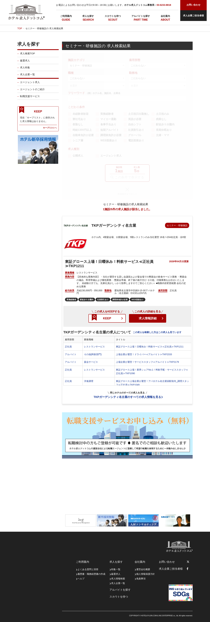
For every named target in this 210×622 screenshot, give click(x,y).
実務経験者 (107, 113)
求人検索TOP (27, 56)
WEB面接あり (108, 140)
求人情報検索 (118, 578)
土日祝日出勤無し (138, 113)
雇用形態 (134, 60)
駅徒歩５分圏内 (165, 124)
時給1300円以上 (82, 129)
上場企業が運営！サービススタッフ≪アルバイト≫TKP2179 (147, 362)
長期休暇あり (164, 129)
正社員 (68, 346)
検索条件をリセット (127, 194)
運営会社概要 (143, 569)
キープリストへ (50, 130)
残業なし (161, 119)
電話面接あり (136, 140)
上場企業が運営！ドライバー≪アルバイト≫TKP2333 (144, 354)
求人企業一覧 (27, 77)
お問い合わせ (167, 561)
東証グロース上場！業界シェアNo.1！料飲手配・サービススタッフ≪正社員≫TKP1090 (152, 371)
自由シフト (134, 124)
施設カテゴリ (76, 60)
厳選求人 (25, 63)
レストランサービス (94, 346)
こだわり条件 (76, 107)
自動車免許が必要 (83, 135)
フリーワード (94, 93)
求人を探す (88, 16)
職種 (71, 72)
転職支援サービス (30, 98)
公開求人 (78, 155)
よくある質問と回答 (88, 569)
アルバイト (70, 354)
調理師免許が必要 (111, 135)
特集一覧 (115, 569)
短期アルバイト (109, 129)
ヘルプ (81, 578)
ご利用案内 (66, 16)
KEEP (107, 318)
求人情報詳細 (148, 318)
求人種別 (73, 149)
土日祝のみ (162, 113)
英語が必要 (134, 119)
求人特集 (25, 70)
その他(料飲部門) (93, 354)
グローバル (134, 135)
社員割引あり (136, 129)
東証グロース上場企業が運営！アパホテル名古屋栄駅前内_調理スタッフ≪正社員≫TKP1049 (152, 383)
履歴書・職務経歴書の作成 (91, 574)
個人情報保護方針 (145, 574)
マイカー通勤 (108, 119)
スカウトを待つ (113, 16)
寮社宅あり (79, 119)
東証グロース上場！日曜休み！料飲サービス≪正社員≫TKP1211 (149, 346)
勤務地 (133, 72)
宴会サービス (91, 362)
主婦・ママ (162, 135)
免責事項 (141, 578)
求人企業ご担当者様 (193, 15)
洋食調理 (88, 381)
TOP (19, 28)
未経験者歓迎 (80, 113)
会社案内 (165, 16)
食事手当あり (108, 124)
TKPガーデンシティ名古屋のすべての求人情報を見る (127, 397)
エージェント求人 (30, 84)
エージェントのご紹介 (32, 91)
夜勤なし (78, 124)
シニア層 (78, 140)
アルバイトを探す (140, 16)
